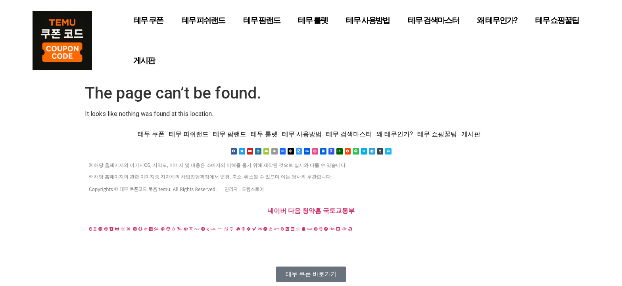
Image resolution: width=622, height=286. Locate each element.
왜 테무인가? (496, 20)
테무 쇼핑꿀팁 (557, 20)
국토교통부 (339, 211)
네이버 (276, 211)
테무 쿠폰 (148, 20)
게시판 (144, 60)
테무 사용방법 (368, 20)
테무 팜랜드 (261, 20)
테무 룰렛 (313, 20)
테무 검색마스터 (433, 20)
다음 (294, 211)
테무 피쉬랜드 (203, 20)
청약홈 (311, 211)
